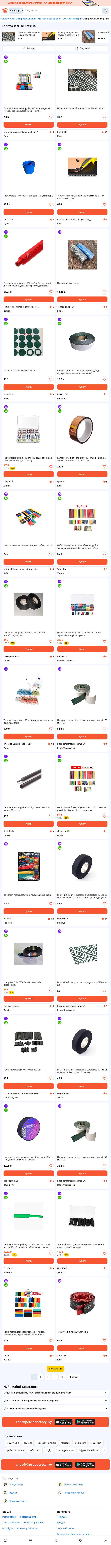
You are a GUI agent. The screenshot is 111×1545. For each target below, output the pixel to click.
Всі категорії (8, 18)
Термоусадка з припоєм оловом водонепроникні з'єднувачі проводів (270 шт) (28, 459)
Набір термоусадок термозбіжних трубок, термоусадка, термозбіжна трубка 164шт (78, 546)
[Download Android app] (85, 1422)
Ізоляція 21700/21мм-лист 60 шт (20, 370)
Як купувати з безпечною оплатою (74, 1534)
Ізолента (28, 1442)
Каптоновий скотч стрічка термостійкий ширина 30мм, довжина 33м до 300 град (81, 459)
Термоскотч (96, 1442)
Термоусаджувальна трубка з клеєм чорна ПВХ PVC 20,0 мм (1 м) (69, 33)
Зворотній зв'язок (66, 1528)
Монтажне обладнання (49, 18)
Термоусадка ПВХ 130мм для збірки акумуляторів (28, 195)
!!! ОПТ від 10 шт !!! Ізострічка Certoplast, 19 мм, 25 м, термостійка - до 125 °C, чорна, (82, 1071)
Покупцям (62, 1516)
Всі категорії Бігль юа (26, 1528)
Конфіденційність (27, 1516)
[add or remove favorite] (51, 117)
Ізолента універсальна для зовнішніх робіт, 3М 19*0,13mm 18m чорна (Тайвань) (27, 1158)
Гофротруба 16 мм (65, 1450)
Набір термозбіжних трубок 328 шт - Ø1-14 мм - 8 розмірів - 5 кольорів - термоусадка (81, 808)
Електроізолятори (72, 18)
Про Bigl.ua (8, 1528)
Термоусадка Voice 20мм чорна (73, 1332)
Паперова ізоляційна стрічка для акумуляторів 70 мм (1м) (82, 721)
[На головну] (5, 11)
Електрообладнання (26, 18)
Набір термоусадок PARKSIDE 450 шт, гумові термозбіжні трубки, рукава (79, 634)
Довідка (61, 1522)
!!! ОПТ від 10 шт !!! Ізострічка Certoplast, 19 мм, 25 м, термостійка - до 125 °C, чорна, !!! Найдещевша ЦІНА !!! (82, 896)
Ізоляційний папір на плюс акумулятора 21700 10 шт (82, 983)
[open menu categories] (30, 1540)
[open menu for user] (106, 1540)
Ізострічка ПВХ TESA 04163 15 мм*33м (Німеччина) (22, 983)
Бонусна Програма (33, 1522)
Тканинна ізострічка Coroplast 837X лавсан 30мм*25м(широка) (25, 634)
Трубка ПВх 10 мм (15, 1450)
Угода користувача (11, 1522)
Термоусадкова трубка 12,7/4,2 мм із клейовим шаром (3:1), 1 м (27, 808)
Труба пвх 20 (35, 1450)
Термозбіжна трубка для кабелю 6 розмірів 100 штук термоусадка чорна (81, 1246)
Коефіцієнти (80, 1442)
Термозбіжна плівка (46, 1442)
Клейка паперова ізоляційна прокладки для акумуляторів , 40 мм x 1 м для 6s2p (79, 372)
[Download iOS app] (63, 1422)
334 (63, 1377)
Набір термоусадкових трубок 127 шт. (22, 1069)
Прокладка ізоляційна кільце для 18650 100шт (29, 33)
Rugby (48, 1450)
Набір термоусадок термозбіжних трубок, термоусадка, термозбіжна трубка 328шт (24, 1333)
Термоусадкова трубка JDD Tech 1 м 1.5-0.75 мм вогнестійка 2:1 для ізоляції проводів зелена (27, 1246)
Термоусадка (12, 1442)
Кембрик (65, 1442)
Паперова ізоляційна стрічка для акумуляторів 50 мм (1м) (82, 1158)
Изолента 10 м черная (68, 283)
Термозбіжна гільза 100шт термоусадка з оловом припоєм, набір (28, 721)
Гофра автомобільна (89, 1450)
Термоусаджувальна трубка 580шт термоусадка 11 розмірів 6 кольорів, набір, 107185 (27, 109)
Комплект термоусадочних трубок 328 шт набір (27, 895)
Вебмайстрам (9, 1516)
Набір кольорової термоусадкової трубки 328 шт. (28, 545)
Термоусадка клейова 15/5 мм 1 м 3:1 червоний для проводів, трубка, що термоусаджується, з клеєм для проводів (27, 284)
